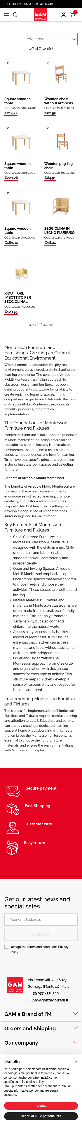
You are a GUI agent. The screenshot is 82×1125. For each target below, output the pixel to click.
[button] (76, 1061)
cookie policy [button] (35, 1081)
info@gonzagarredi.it (49, 1000)
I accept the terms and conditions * (39, 949)
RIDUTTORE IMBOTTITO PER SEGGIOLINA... (17, 297)
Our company (21, 1043)
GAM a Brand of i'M (28, 1014)
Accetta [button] (41, 1105)
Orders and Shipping (30, 1028)
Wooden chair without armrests (58, 101)
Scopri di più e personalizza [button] (41, 1116)
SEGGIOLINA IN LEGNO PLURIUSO (59, 230)
